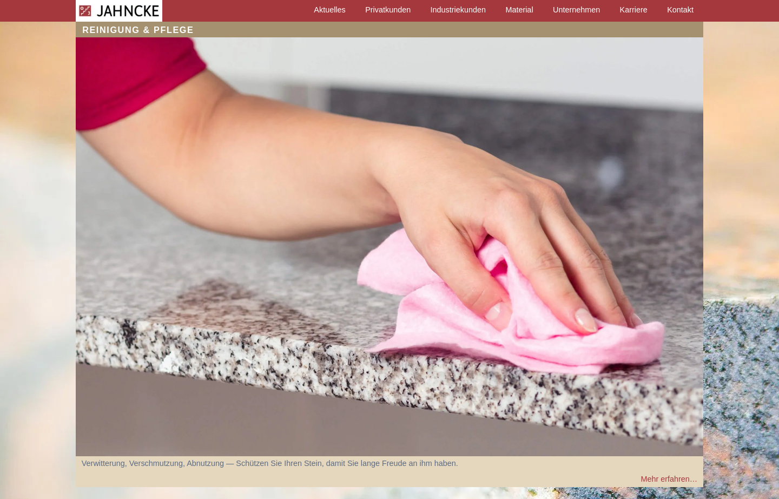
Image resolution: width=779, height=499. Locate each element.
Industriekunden (458, 9)
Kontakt (680, 9)
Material (519, 9)
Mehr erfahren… (669, 479)
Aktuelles (329, 9)
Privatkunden (388, 9)
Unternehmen (576, 9)
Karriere (634, 9)
